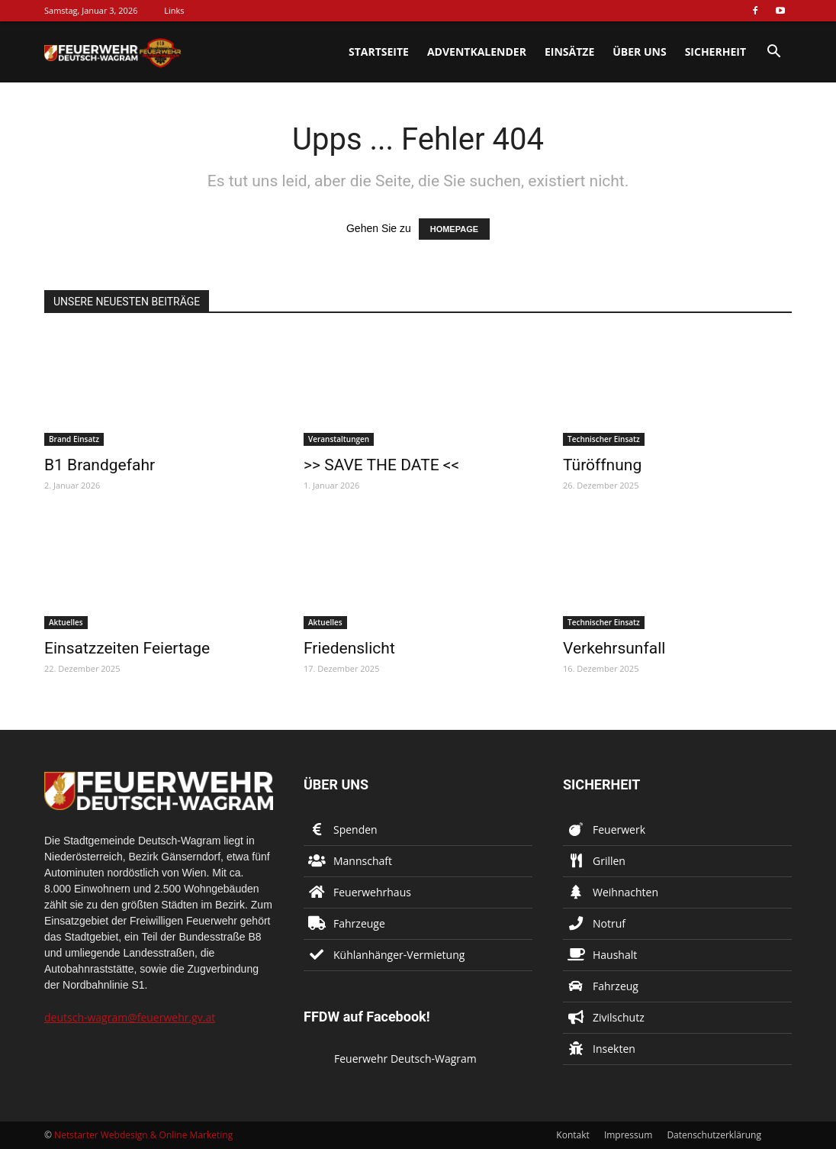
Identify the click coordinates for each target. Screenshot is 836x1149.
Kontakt (572, 1134)
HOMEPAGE (454, 229)
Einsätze (569, 51)
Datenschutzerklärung (714, 1134)
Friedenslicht (349, 648)
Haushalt (615, 954)
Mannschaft (362, 861)
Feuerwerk (619, 829)
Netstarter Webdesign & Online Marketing (143, 1134)
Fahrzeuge (359, 923)
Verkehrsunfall (614, 648)
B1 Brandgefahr (99, 465)
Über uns (639, 51)
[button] (773, 53)
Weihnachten (625, 892)
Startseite (379, 51)
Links (174, 10)
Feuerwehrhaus (372, 892)
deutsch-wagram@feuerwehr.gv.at (129, 1017)
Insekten (614, 1048)
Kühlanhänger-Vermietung (399, 954)
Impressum (628, 1134)
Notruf (609, 923)
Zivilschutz (619, 1017)
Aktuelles (66, 622)
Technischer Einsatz (604, 439)
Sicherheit (715, 51)
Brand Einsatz (74, 439)
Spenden (355, 829)
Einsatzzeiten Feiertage (127, 648)
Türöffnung (602, 465)
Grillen (609, 861)
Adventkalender (476, 51)
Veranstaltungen (338, 439)
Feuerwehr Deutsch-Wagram (405, 1058)
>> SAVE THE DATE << (381, 465)
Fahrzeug (615, 986)
